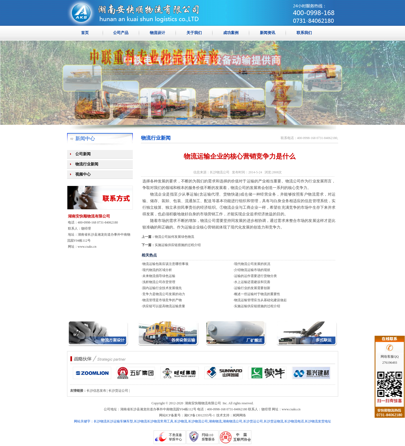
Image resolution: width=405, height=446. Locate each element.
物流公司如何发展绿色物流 (174, 237)
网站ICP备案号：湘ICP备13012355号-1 (187, 415)
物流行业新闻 (86, 164)
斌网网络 (239, 415)
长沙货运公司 (118, 391)
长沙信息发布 (96, 391)
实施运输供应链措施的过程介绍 (178, 245)
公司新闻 (83, 154)
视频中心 (83, 174)
